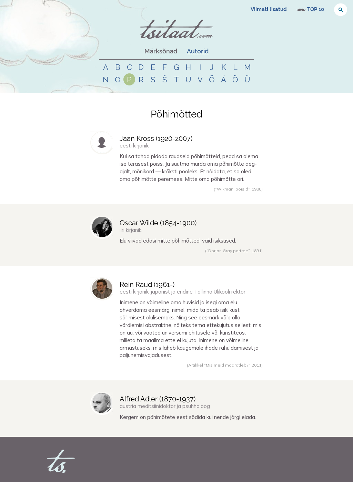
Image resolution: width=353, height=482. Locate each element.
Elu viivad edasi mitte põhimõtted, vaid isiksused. (178, 240)
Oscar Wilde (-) (158, 223)
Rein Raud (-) (147, 284)
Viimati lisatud (269, 9)
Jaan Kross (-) (156, 138)
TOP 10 (315, 9)
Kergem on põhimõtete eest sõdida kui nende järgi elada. (188, 417)
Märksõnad (160, 51)
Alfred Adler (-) (157, 399)
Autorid (198, 51)
